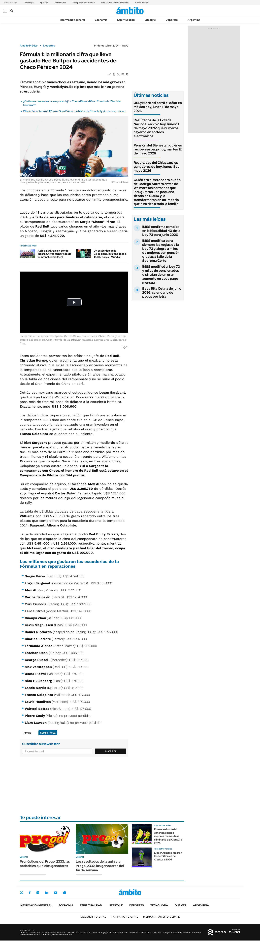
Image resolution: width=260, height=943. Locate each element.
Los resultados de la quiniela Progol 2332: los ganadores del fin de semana (100, 865)
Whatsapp (64, 892)
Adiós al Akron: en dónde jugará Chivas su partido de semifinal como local (54, 254)
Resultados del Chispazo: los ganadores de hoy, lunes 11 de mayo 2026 (157, 166)
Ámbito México (29, 45)
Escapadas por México (84, 2)
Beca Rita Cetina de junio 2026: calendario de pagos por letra (161, 292)
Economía (101, 20)
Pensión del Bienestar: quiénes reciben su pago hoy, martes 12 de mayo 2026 (158, 149)
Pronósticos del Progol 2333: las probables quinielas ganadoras (45, 863)
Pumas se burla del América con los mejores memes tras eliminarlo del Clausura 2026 (168, 836)
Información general (72, 20)
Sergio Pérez (48, 732)
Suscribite (111, 751)
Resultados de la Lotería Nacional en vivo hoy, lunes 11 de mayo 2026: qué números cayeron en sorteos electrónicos (156, 128)
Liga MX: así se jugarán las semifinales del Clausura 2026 (168, 856)
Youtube (55, 892)
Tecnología (29, 2)
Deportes (172, 20)
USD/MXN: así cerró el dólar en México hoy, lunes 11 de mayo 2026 (158, 107)
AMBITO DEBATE (161, 916)
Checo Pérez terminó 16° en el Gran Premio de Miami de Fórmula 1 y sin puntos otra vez (74, 111)
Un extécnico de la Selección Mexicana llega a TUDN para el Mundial (110, 254)
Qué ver (180, 905)
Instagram (37, 892)
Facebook (30, 892)
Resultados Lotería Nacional (115, 2)
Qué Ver (44, 2)
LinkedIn (46, 892)
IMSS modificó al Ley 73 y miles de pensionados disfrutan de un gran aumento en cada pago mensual (161, 274)
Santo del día (141, 2)
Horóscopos (60, 2)
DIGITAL (93, 916)
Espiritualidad (126, 20)
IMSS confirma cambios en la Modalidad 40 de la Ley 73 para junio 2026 (161, 231)
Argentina (194, 20)
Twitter (21, 892)
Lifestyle (150, 20)
